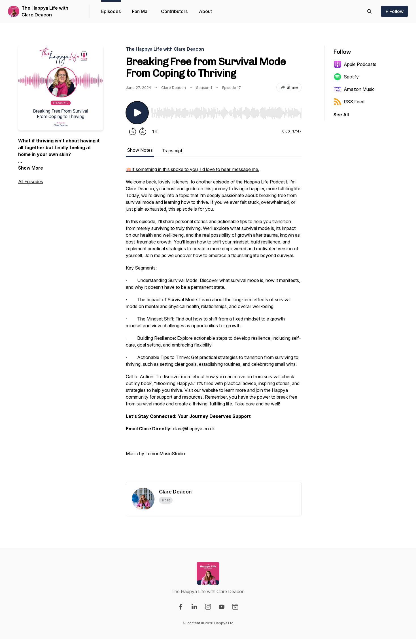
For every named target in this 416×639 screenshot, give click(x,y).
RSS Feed (349, 102)
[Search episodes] (369, 11)
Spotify (346, 77)
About (205, 11)
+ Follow (394, 11)
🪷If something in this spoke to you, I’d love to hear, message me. (192, 169)
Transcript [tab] (172, 150)
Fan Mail (141, 11)
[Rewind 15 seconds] (133, 131)
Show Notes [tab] (140, 150)
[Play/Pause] (137, 112)
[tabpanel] (214, 324)
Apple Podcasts (355, 64)
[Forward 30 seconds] (143, 131)
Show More (30, 168)
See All (341, 114)
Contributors (174, 11)
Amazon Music (354, 89)
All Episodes (30, 181)
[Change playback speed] (154, 131)
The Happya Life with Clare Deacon (45, 11)
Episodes (111, 11)
